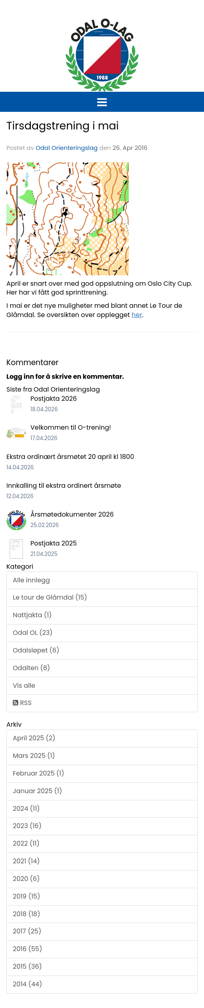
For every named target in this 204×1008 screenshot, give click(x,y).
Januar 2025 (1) (37, 791)
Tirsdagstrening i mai (62, 125)
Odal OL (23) (32, 632)
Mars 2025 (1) (34, 755)
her (137, 314)
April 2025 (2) (34, 738)
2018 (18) (26, 914)
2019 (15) (26, 896)
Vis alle (24, 685)
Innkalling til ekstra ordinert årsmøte (63, 485)
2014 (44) (27, 984)
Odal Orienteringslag (67, 147)
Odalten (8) (31, 668)
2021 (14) (26, 861)
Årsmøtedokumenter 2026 (72, 514)
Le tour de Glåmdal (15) (50, 597)
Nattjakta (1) (32, 615)
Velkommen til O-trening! (70, 427)
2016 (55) (27, 948)
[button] (102, 100)
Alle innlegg (31, 580)
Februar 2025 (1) (38, 773)
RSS (22, 702)
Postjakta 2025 (53, 543)
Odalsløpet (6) (36, 650)
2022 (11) (26, 843)
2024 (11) (26, 808)
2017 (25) (27, 931)
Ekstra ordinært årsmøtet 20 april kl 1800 (70, 456)
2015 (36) (27, 966)
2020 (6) (26, 878)
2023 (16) (27, 825)
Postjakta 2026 (53, 398)
